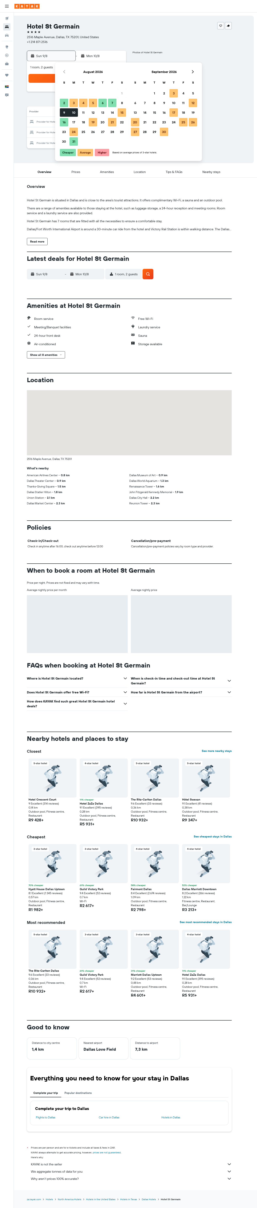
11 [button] (83, 113)
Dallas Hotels (155, 1199)
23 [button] (64, 132)
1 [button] (121, 93)
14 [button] (112, 113)
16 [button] (64, 122)
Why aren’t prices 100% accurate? (137, 1178)
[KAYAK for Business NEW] (7, 64)
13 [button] (102, 113)
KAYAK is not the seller (137, 1164)
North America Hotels (76, 1199)
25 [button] (83, 132)
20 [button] (103, 122)
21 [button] (112, 122)
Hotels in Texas (134, 1199)
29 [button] (122, 132)
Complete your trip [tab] (52, 1093)
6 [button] (103, 103)
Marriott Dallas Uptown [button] (152, 975)
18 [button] (83, 122)
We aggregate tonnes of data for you (137, 1171)
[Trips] (7, 75)
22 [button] (122, 122)
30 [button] (64, 141)
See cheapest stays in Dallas (219, 836)
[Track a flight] (7, 55)
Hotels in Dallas (177, 1117)
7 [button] (112, 103)
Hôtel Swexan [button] (197, 799)
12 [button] (93, 113)
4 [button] (83, 103)
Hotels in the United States (107, 1199)
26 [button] (93, 132)
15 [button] (121, 113)
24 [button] (73, 132)
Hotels (55, 1199)
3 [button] (74, 103)
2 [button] (64, 103)
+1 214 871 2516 (43, 42)
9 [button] (64, 113)
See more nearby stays (223, 751)
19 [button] (93, 122)
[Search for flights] (7, 18)
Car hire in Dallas (115, 1117)
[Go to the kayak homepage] (27, 6)
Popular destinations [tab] (84, 1093)
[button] (6, 6)
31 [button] (73, 141)
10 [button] (73, 113)
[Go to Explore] (7, 47)
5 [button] (93, 103)
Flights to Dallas (51, 1117)
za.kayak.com (40, 1199)
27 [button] (102, 132)
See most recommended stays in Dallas (212, 922)
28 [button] (112, 132)
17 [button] (73, 122)
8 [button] (122, 103)
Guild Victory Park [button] (98, 889)
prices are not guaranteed (113, 1152)
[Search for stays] (7, 27)
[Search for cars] (7, 35)
